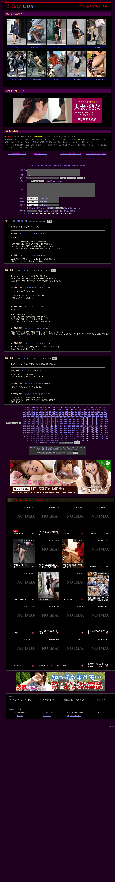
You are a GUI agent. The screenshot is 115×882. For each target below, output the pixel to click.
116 (73, 418)
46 (86, 412)
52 (105, 412)
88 (53, 416)
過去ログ (75, 165)
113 (61, 418)
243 (77, 431)
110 (49, 418)
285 (77, 435)
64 (60, 414)
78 (105, 414)
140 (86, 420)
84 (40, 416)
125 (24, 420)
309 (90, 437)
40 (66, 412)
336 (28, 441)
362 (49, 443)
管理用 (82, 165)
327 (77, 439)
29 (30, 412)
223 (81, 429)
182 (86, 424)
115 (69, 418)
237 (53, 431)
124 (105, 418)
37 (56, 412)
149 (37, 422)
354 (102, 441)
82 (34, 416)
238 (57, 431)
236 (49, 431)
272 (24, 435)
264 (77, 433)
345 (65, 441)
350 (86, 441)
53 (24, 414)
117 (77, 418)
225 (90, 429)
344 (61, 441)
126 (28, 420)
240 (65, 431)
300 (53, 437)
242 (73, 431)
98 (86, 416)
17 (76, 410)
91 (63, 416)
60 (47, 414)
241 (69, 431)
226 (94, 429)
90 (60, 416)
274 (32, 435)
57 (37, 414)
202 (81, 427)
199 (69, 427)
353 (98, 441)
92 (66, 416)
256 (45, 433)
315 (28, 439)
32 (40, 412)
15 (70, 410)
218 (61, 429)
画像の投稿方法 (55, 165)
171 (41, 424)
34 (47, 412)
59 (43, 414)
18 (79, 410)
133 (57, 420)
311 (98, 437)
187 (106, 424)
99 (89, 416)
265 (81, 433)
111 (53, 418)
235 (45, 431)
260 (61, 433)
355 (106, 441)
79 (24, 416)
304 (69, 437)
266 (86, 433)
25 (102, 410)
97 (82, 416)
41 (69, 412)
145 (106, 420)
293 (24, 437)
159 (77, 422)
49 (95, 412)
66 (66, 414)
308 (86, 437)
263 (73, 433)
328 (81, 439)
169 (32, 424)
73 (89, 414)
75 (95, 414)
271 (106, 433)
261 (65, 433)
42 (73, 412)
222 (77, 429)
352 (94, 441)
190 (32, 427)
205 (94, 427)
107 (37, 418)
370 (81, 443)
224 (86, 429)
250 (106, 431)
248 (98, 431)
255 (41, 433)
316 (32, 439)
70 (79, 414)
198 (65, 427)
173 (49, 424)
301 (57, 437)
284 (73, 435)
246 (90, 431)
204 (90, 427)
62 (53, 414)
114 (65, 418)
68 (73, 414)
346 (69, 441)
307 (81, 437)
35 (50, 412)
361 (45, 443)
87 (50, 416)
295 (32, 437)
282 (65, 435)
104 (24, 418)
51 (102, 412)
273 (28, 435)
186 (102, 424)
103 (105, 416)
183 (90, 424)
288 (90, 435)
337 (32, 441)
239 (61, 431)
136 (69, 420)
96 (79, 416)
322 (57, 439)
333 (102, 439)
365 (61, 443)
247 (94, 431)
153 (53, 422)
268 (94, 433)
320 (49, 439)
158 (73, 422)
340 (45, 441)
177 (65, 424)
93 (69, 416)
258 (53, 433)
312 (102, 437)
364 (57, 443)
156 (65, 422)
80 (27, 416)
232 (32, 431)
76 (99, 414)
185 (98, 424)
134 (61, 420)
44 (79, 412)
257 (49, 433)
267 (90, 433)
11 (57, 410)
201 (77, 427)
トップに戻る (35, 165)
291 (102, 435)
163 (94, 422)
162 (90, 422)
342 (53, 441)
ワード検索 (66, 165)
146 (24, 422)
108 (41, 418)
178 (69, 424)
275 (37, 435)
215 (49, 429)
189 (28, 427)
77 (102, 414)
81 (30, 416)
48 (92, 412)
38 (60, 412)
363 (53, 443)
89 (56, 416)
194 (49, 427)
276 (41, 435)
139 (81, 420)
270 (102, 433)
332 (98, 439)
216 (53, 429)
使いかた (44, 165)
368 (73, 443)
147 (28, 422)
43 (76, 412)
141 (90, 420)
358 (32, 443)
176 (61, 424)
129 (41, 420)
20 (86, 410)
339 (41, 441)
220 (69, 429)
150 (41, 422)
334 (106, 439)
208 (106, 427)
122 (97, 418)
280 (57, 435)
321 (53, 439)
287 (86, 435)
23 (96, 410)
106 (32, 418)
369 (77, 443)
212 (36, 429)
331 (94, 439)
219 (65, 429)
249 (102, 431)
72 (86, 414)
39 (63, 412)
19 (83, 410)
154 (57, 422)
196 (57, 427)
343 (57, 441)
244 (81, 431)
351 (90, 441)
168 (28, 424)
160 (81, 422)
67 (69, 414)
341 (49, 441)
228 (102, 429)
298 (45, 437)
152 (49, 422)
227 (98, 429)
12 (60, 410)
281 (61, 435)
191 (37, 427)
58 (40, 414)
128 (37, 420)
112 (57, 418)
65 (63, 414)
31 (37, 412)
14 (67, 410)
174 (53, 424)
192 (41, 427)
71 (82, 414)
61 (50, 414)
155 (61, 422)
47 (89, 412)
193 (45, 427)
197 (61, 427)
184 (94, 424)
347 (73, 441)
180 (77, 424)
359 (37, 443)
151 (45, 422)
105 (28, 418)
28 (27, 412)
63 (56, 414)
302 (61, 437)
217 (57, 429)
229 (106, 429)
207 (102, 427)
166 (106, 422)
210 (28, 429)
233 (37, 431)
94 (73, 416)
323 (61, 439)
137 (73, 420)
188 (24, 427)
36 (53, 412)
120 (89, 418)
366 (65, 443)
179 (73, 424)
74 (92, 414)
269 (98, 433)
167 (24, 424)
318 (41, 439)
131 (49, 420)
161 (86, 422)
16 (73, 410)
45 (82, 412)
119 (85, 418)
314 (24, 439)
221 (73, 429)
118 (81, 418)
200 (73, 427)
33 (43, 412)
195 (53, 427)
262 (69, 433)
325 (69, 439)
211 (32, 429)
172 (45, 424)
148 (32, 422)
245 (86, 431)
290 (98, 435)
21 (89, 410)
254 (37, 433)
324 (65, 439)
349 (81, 441)
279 (53, 435)
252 (28, 433)
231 (28, 431)
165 (102, 422)
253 (32, 433)
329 (86, 439)
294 (28, 437)
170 (37, 424)
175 (57, 424)
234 (41, 431)
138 (77, 420)
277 (45, 435)
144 (102, 420)
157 (69, 422)
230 (24, 431)
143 (98, 420)
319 (45, 439)
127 (32, 420)
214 (45, 429)
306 (77, 437)
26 (105, 410)
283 (69, 435)
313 (106, 437)
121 (93, 418)
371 (86, 443)
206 (98, 427)
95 (76, 416)
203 (86, 427)
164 (98, 422)
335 (24, 441)
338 (37, 441)
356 (24, 443)
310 (94, 437)
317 (37, 439)
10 (54, 410)
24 (99, 410)
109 (45, 418)
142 (94, 420)
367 (69, 443)
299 (49, 437)
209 (24, 429)
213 (41, 429)
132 (53, 420)
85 (43, 416)
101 (96, 416)
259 (57, 433)
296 (37, 437)
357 (28, 443)
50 (99, 412)
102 (101, 416)
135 (65, 420)
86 (47, 416)
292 (106, 435)
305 (73, 437)
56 (34, 414)
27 (24, 412)
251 (24, 433)
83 (37, 416)
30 (34, 412)
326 (73, 439)
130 (45, 420)
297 (41, 437)
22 (93, 410)
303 (65, 437)
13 (63, 410)
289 (94, 435)
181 (81, 424)
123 (101, 418)
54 (27, 414)
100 (92, 416)
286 (81, 435)
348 (77, 441)
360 (41, 443)
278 (49, 435)
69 (76, 414)
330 (90, 439)
